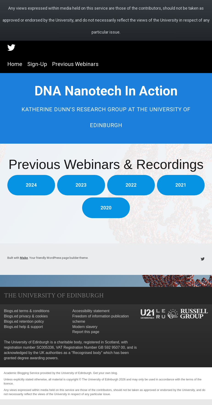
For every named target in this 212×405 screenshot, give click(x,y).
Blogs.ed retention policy (24, 321)
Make (24, 258)
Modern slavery (84, 327)
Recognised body (87, 353)
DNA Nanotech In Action (106, 91)
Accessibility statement (90, 311)
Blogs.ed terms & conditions (26, 311)
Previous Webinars (75, 64)
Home (14, 64)
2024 (31, 185)
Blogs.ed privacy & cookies (26, 316)
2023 (80, 185)
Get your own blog (105, 373)
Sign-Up (37, 64)
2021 (180, 185)
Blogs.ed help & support (23, 327)
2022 (131, 185)
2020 (106, 208)
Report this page (85, 332)
